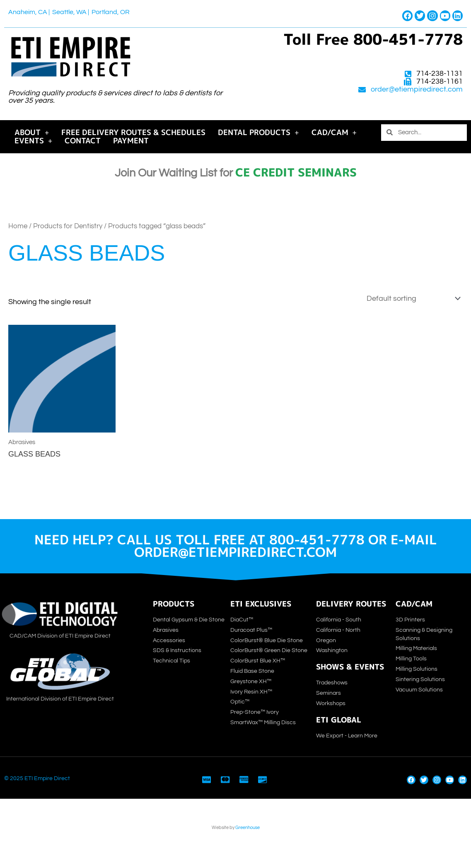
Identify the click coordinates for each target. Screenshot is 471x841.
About (31, 132)
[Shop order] (412, 298)
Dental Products (258, 132)
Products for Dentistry (67, 226)
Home (17, 226)
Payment (131, 141)
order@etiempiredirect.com (417, 89)
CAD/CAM (334, 132)
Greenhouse (247, 827)
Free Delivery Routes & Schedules (133, 132)
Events (33, 141)
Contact (83, 141)
